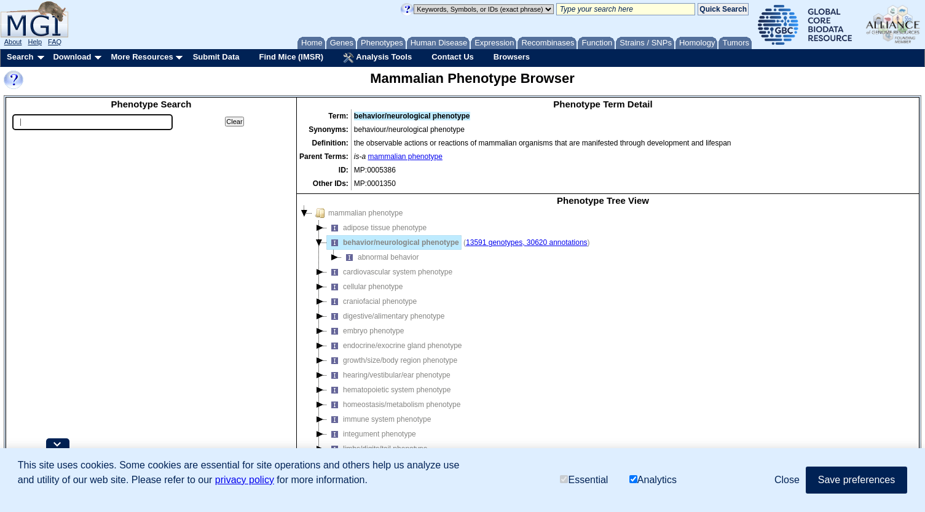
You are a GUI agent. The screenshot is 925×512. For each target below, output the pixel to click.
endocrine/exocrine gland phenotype (394, 345)
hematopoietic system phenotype (389, 389)
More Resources (142, 56)
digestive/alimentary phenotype (385, 316)
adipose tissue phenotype (377, 227)
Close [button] (787, 480)
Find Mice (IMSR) (291, 56)
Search (20, 56)
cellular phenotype (365, 286)
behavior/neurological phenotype (393, 242)
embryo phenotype (365, 331)
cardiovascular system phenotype (389, 272)
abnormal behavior (380, 257)
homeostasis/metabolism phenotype (393, 404)
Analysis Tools (377, 57)
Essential (584, 480)
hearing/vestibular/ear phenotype (389, 375)
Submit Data (216, 56)
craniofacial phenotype (372, 301)
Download (72, 56)
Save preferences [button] (856, 480)
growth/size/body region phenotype (392, 360)
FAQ (54, 41)
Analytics (653, 480)
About (13, 41)
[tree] (603, 340)
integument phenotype (371, 434)
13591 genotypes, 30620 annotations (527, 242)
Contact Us (452, 56)
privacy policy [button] (244, 480)
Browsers (512, 56)
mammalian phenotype (405, 156)
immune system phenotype (379, 419)
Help (35, 41)
